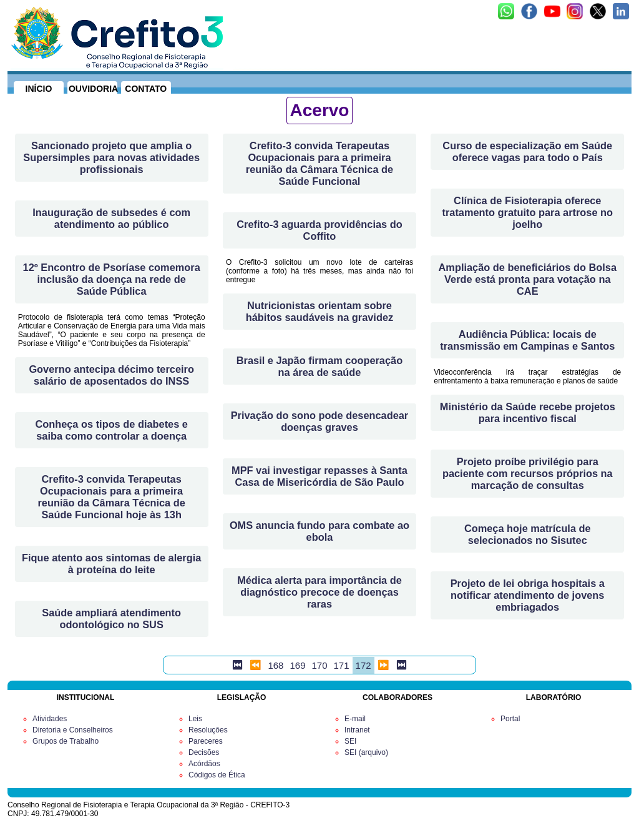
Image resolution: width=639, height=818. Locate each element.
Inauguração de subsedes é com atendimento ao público (111, 218)
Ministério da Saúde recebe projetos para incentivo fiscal (527, 412)
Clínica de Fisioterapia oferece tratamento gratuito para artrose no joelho (527, 212)
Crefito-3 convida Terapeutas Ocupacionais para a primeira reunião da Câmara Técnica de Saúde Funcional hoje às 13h (111, 496)
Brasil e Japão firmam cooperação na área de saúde (319, 366)
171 (341, 665)
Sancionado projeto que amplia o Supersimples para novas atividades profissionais (111, 157)
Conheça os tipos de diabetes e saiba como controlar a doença (111, 429)
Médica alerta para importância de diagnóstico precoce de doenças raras (319, 591)
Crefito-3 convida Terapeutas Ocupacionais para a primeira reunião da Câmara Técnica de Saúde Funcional (319, 163)
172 (363, 665)
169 (297, 665)
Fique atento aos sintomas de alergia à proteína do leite (111, 563)
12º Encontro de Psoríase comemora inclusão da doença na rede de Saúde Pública (111, 279)
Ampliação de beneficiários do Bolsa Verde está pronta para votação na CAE (528, 279)
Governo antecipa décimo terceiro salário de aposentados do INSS (111, 375)
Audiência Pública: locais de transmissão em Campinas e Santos (527, 340)
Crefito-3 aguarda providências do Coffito (319, 230)
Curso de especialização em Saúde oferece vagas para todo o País (527, 151)
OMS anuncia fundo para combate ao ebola (319, 531)
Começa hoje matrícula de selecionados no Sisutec (527, 534)
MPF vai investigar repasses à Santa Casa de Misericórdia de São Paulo (319, 476)
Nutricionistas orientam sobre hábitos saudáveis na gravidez (319, 311)
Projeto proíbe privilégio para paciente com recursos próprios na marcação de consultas (527, 473)
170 (319, 665)
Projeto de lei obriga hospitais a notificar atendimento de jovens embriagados (528, 595)
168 (275, 665)
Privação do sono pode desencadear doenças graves (320, 421)
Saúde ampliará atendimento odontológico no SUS (111, 618)
